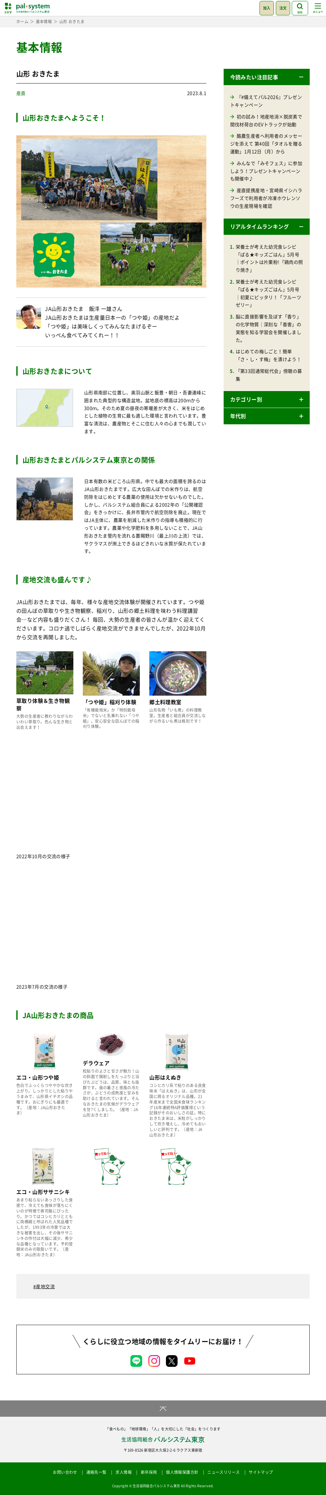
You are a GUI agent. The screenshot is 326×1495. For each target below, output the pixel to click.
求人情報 (123, 1472)
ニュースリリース (223, 1472)
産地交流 (45, 1286)
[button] (267, 77)
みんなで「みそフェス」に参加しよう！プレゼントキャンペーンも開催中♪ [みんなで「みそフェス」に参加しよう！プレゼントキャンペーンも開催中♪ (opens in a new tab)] (266, 171)
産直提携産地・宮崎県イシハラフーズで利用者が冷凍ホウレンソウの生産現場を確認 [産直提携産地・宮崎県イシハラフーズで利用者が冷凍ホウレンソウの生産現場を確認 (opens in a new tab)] (266, 198)
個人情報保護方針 (182, 1472)
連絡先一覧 (96, 1472)
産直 (21, 93)
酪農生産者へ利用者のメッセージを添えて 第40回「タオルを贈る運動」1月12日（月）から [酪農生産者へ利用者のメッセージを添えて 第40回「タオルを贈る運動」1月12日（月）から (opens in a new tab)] (266, 143)
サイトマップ (261, 1472)
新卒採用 (149, 1472)
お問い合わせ (65, 1472)
